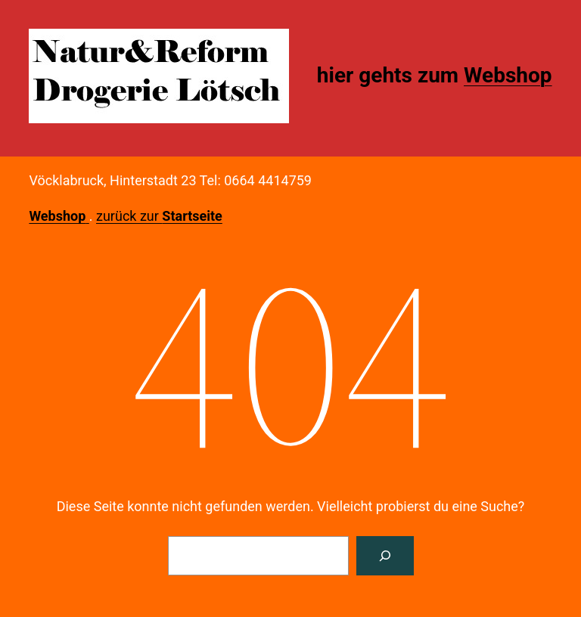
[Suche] (385, 555)
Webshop (508, 75)
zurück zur (159, 216)
